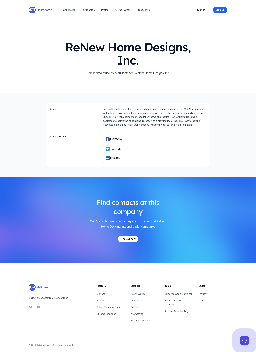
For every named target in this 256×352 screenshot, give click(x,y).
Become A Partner (140, 320)
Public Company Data (108, 307)
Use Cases (136, 300)
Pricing (105, 9)
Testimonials (88, 9)
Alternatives (137, 313)
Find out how (128, 238)
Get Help (135, 307)
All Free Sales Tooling (176, 311)
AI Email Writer (122, 9)
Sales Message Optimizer (178, 293)
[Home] (40, 10)
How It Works (68, 9)
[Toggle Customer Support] (244, 340)
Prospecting (143, 9)
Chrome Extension (106, 313)
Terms (202, 300)
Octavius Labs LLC (45, 345)
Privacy (203, 293)
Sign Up (101, 293)
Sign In (201, 9)
